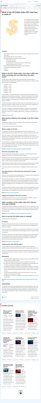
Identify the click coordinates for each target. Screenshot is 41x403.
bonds (12, 155)
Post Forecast (36, 1)
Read (13, 359)
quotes (9, 97)
